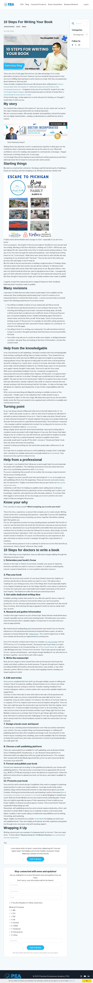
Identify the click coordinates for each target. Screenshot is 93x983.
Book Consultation (55, 4)
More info (72, 981)
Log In (86, 4)
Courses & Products (38, 4)
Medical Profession (16, 908)
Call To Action (35, 859)
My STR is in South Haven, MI (47, 647)
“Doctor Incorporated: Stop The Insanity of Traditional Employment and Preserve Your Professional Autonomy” (34, 86)
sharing (24, 26)
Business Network (71, 4)
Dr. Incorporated (31, 427)
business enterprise (9, 26)
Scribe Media (55, 453)
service (18, 26)
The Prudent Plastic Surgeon (15, 92)
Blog (27, 4)
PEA (22, 4)
